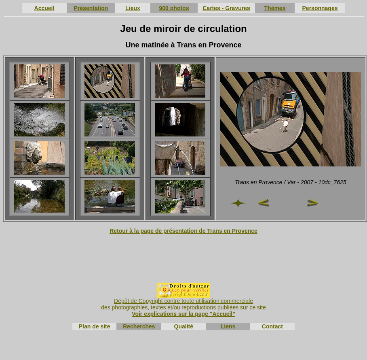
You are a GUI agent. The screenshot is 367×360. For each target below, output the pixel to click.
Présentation (91, 8)
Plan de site (94, 326)
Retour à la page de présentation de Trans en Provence (183, 231)
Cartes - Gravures (226, 8)
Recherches (139, 326)
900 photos (174, 8)
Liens (228, 326)
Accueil (44, 8)
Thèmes (275, 8)
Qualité (183, 326)
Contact (272, 326)
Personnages (320, 8)
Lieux (132, 8)
